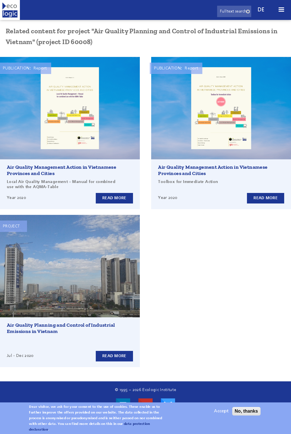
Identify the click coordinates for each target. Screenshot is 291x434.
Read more (114, 198)
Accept (221, 411)
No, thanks (246, 411)
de (261, 10)
